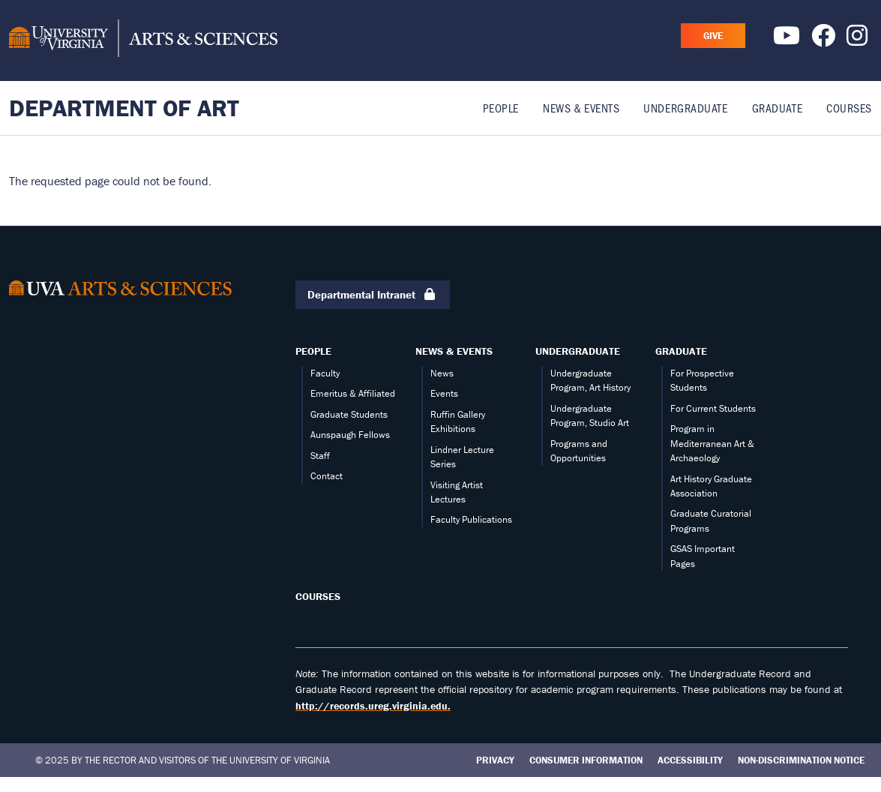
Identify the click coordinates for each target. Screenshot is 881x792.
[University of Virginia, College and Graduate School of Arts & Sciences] (143, 41)
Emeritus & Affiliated (352, 393)
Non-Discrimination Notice (801, 760)
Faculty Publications (471, 519)
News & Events (581, 108)
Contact (326, 476)
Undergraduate (685, 108)
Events (444, 393)
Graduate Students (349, 414)
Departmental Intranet (372, 295)
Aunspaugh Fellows (350, 434)
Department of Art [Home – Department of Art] (124, 107)
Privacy (495, 760)
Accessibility (690, 760)
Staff (320, 455)
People (501, 108)
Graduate (777, 108)
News (442, 373)
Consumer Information (586, 760)
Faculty (325, 373)
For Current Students (713, 408)
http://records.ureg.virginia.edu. (373, 705)
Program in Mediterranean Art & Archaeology (712, 443)
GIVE (713, 35)
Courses (849, 108)
